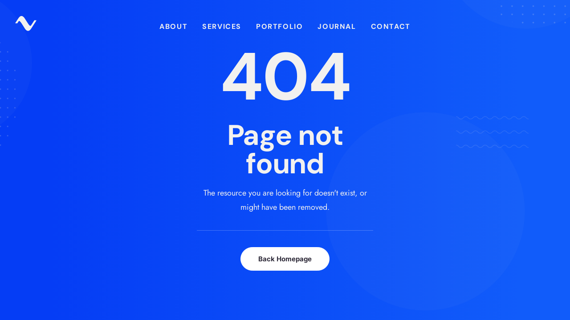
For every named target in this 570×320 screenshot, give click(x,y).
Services (221, 26)
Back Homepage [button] (285, 259)
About (173, 26)
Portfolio (279, 26)
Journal (337, 26)
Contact (391, 26)
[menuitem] (173, 26)
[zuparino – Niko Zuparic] (26, 26)
